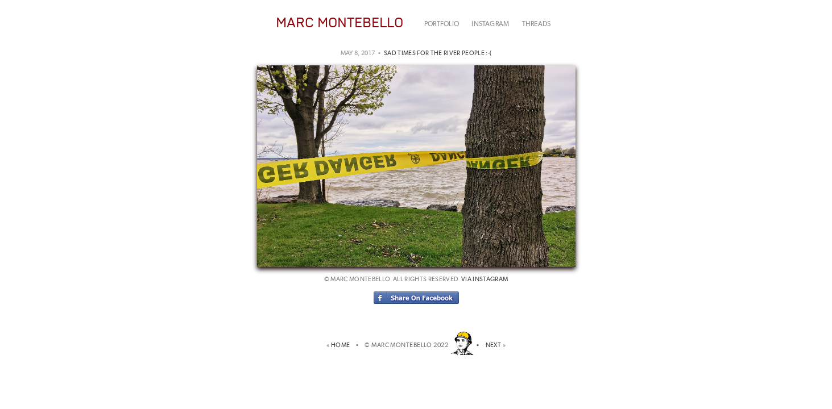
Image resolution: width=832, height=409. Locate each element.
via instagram (484, 279)
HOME (342, 345)
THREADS (536, 24)
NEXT (494, 345)
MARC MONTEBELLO (339, 22)
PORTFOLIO (441, 24)
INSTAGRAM (490, 24)
